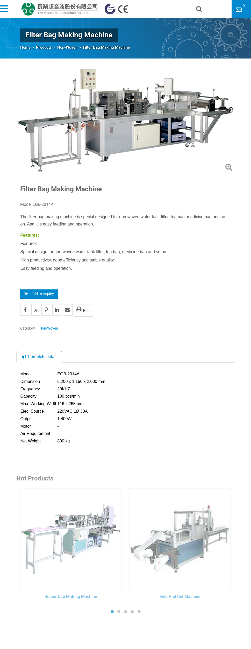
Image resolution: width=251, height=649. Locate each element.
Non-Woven (67, 47)
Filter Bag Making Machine (106, 47)
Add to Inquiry (39, 294)
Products (44, 47)
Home (25, 47)
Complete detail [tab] (39, 356)
